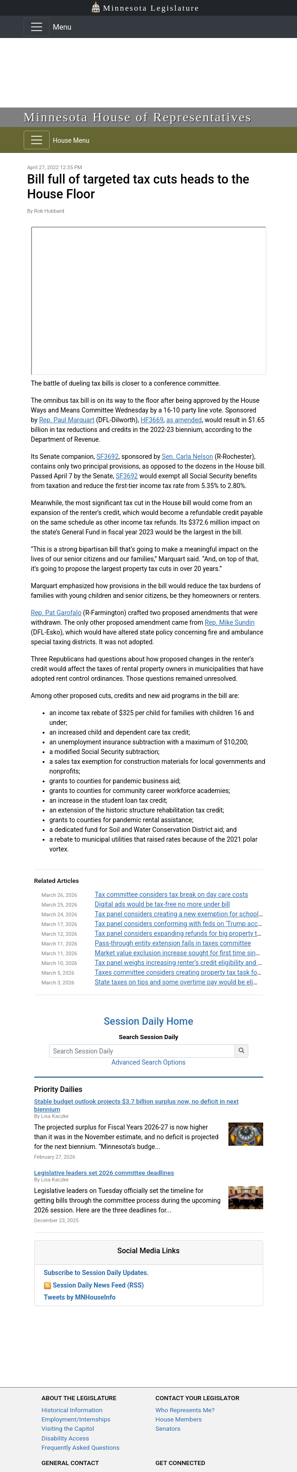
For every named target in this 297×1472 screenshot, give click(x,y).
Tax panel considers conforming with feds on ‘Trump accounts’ (185, 923)
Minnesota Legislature (145, 7)
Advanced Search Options (148, 1062)
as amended (184, 420)
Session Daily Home (148, 1021)
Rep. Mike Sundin (229, 622)
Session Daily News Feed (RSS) (98, 1285)
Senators (168, 1428)
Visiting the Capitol (68, 1428)
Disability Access (65, 1438)
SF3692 (107, 456)
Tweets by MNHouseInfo (80, 1297)
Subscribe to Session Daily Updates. (96, 1272)
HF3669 (151, 420)
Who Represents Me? (185, 1410)
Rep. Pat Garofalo (56, 612)
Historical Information (72, 1410)
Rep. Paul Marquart (66, 420)
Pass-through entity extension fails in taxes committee (173, 943)
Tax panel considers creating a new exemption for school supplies (189, 914)
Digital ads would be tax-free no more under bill (162, 904)
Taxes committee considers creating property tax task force (180, 972)
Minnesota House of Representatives (138, 117)
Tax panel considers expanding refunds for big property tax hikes (188, 933)
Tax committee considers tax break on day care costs (171, 894)
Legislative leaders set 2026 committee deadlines (104, 1172)
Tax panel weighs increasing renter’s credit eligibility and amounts (189, 962)
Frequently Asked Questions (81, 1447)
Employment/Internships (76, 1419)
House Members (179, 1419)
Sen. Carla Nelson (187, 456)
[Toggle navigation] (37, 27)
